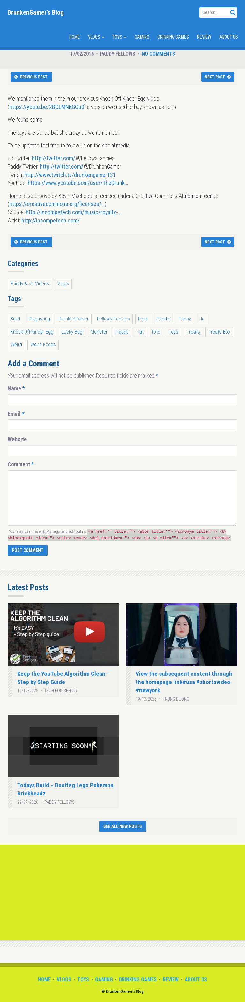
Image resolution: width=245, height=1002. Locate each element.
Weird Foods (43, 345)
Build (15, 319)
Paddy (122, 332)
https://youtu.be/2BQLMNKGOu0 (46, 106)
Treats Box (219, 332)
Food (143, 319)
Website (17, 439)
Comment (21, 464)
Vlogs (96, 37)
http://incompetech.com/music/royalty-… (73, 212)
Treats (193, 332)
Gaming (142, 37)
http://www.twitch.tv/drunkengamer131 (70, 174)
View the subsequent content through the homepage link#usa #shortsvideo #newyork (184, 682)
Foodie (163, 319)
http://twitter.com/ (53, 158)
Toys (119, 37)
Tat (140, 332)
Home (74, 37)
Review (204, 37)
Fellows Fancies (113, 319)
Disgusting (39, 319)
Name (16, 388)
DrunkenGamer (73, 319)
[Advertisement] (122, 892)
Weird (16, 345)
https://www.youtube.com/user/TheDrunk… (78, 182)
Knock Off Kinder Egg (32, 332)
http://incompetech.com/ (50, 220)
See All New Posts (122, 826)
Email (16, 414)
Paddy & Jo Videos (30, 284)
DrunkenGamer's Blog (36, 12)
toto (156, 332)
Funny (185, 319)
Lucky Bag (72, 332)
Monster (99, 332)
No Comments (158, 54)
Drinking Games (173, 37)
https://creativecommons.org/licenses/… (57, 203)
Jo (201, 319)
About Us (228, 37)
